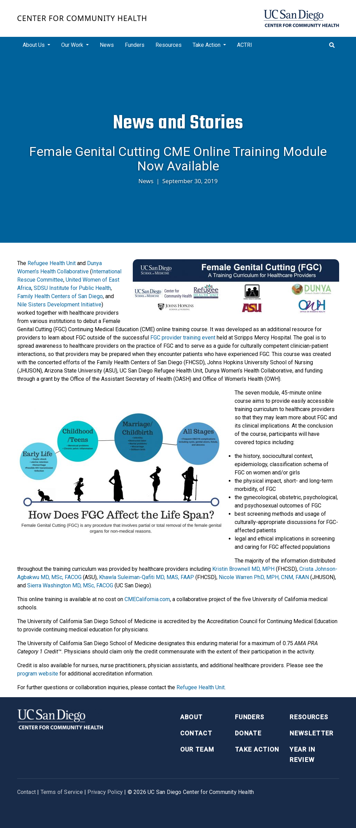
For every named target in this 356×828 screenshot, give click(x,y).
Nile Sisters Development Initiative (59, 304)
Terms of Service (62, 792)
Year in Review (302, 755)
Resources (168, 45)
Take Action (257, 749)
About (191, 717)
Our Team (197, 749)
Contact (196, 733)
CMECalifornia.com (147, 599)
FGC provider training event (182, 337)
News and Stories (178, 123)
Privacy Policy (105, 792)
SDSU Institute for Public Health (72, 288)
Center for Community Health (82, 18)
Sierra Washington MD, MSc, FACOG (70, 585)
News (107, 45)
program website (37, 673)
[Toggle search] (332, 45)
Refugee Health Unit (52, 263)
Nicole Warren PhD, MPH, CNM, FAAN (264, 577)
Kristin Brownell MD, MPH (243, 569)
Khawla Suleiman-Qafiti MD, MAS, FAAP (146, 577)
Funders (134, 45)
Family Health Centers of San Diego (60, 296)
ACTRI (244, 45)
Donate (248, 733)
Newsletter (312, 733)
